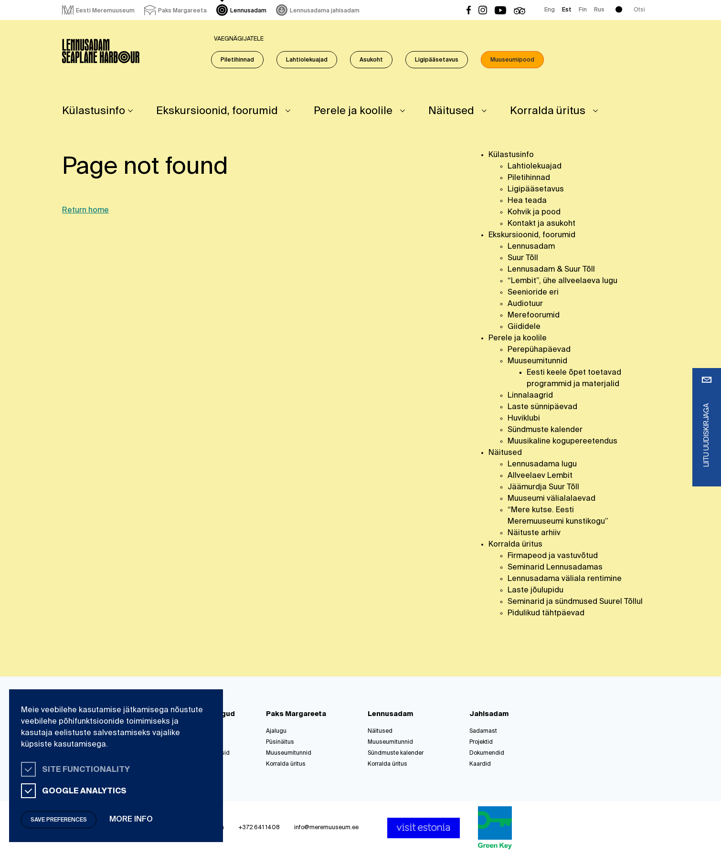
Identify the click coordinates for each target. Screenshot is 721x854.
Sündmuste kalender (545, 430)
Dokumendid (486, 753)
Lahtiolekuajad (307, 60)
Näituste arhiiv (534, 533)
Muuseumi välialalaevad (551, 499)
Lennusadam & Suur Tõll (551, 270)
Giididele (524, 327)
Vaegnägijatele (239, 39)
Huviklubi (524, 418)
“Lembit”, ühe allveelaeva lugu (562, 281)
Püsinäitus (280, 742)
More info (131, 819)
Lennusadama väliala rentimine (565, 579)
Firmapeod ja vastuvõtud (553, 556)
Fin (583, 10)
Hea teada (527, 201)
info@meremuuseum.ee (326, 828)
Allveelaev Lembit (540, 476)
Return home (85, 210)
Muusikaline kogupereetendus (562, 441)
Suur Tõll (523, 258)
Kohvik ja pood (534, 212)
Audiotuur (525, 304)
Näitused (451, 111)
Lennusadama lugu (542, 464)
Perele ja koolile (353, 111)
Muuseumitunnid (537, 361)
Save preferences (59, 820)
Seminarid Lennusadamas (555, 567)
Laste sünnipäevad (542, 407)
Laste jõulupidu (535, 590)
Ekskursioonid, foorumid (217, 111)
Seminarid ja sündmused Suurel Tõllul (575, 602)
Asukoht (371, 60)
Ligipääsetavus (436, 60)
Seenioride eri (533, 292)
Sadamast (483, 731)
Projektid (481, 742)
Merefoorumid (534, 315)
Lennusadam (531, 247)
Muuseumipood (512, 60)
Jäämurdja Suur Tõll (543, 487)
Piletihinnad (237, 60)
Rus (599, 10)
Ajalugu (276, 731)
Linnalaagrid (530, 396)
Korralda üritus (547, 111)
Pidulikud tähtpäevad (546, 613)
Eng (549, 10)
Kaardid (480, 764)
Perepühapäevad (539, 350)
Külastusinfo (93, 111)
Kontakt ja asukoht (541, 224)
